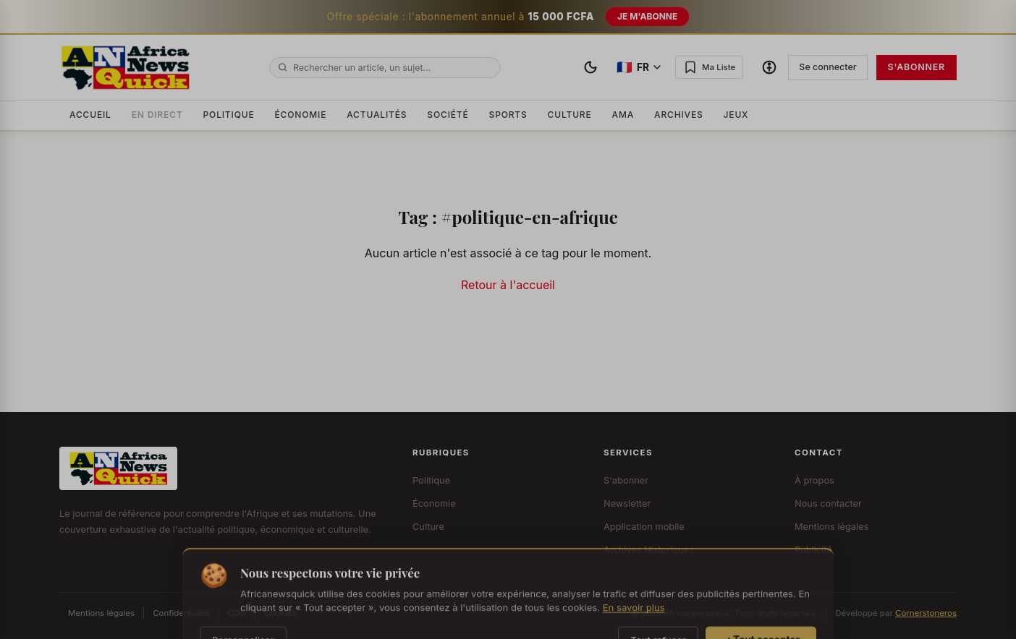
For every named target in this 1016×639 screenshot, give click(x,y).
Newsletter (627, 503)
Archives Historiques (649, 549)
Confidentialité (181, 613)
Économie (301, 114)
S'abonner (916, 66)
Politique (229, 114)
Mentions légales (831, 526)
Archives (678, 114)
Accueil (90, 114)
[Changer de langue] (638, 68)
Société (447, 114)
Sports (508, 114)
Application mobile (644, 526)
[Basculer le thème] (590, 67)
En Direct (157, 114)
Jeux (736, 114)
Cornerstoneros (926, 613)
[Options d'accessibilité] (769, 67)
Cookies (280, 613)
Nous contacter (828, 503)
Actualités (377, 114)
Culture (570, 114)
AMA (623, 114)
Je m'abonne (647, 16)
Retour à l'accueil (508, 285)
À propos (814, 480)
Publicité (813, 549)
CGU (237, 613)
